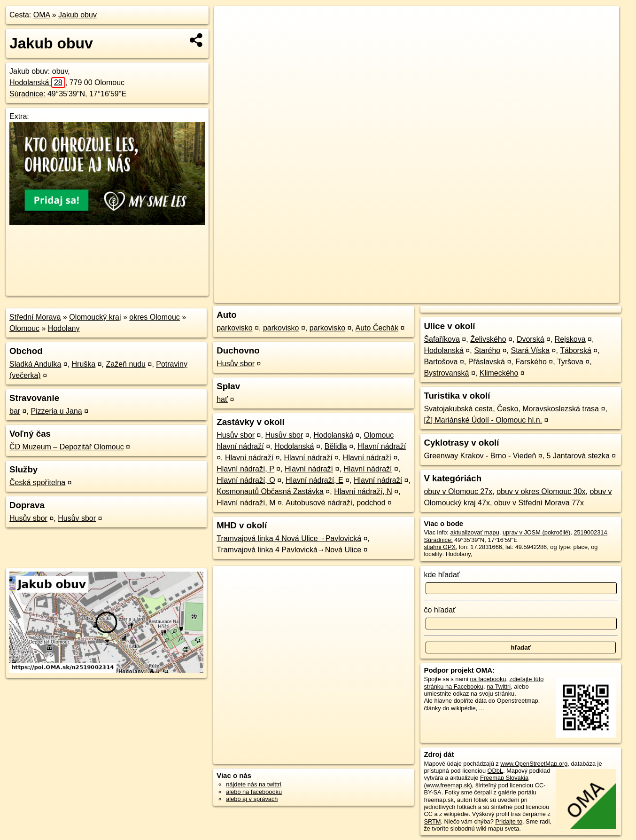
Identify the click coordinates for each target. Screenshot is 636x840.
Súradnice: (27, 94)
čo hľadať (440, 610)
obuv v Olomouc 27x (458, 491)
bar (14, 411)
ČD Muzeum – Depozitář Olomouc (66, 447)
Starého (487, 350)
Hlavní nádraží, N (363, 491)
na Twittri (499, 686)
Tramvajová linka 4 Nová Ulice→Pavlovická (289, 538)
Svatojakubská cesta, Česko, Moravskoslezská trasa (511, 409)
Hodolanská (37, 82)
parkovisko (234, 328)
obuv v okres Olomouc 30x (540, 491)
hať (222, 399)
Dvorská (530, 339)
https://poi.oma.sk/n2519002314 (576, 295)
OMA (41, 15)
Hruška (84, 364)
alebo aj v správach (252, 798)
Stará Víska (530, 350)
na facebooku (488, 679)
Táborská (575, 350)
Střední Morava (35, 317)
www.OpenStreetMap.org (533, 763)
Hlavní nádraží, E (314, 480)
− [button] (230, 37)
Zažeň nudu (126, 364)
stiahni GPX (440, 546)
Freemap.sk (505, 295)
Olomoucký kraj (95, 317)
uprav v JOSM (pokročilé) (536, 532)
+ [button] (230, 22)
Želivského (488, 339)
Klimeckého (499, 373)
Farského (531, 362)
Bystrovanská (446, 373)
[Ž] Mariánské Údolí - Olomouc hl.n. (483, 420)
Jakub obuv (77, 15)
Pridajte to (508, 821)
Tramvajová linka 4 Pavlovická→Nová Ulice (289, 550)
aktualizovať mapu (474, 532)
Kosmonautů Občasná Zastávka (270, 491)
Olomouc (24, 328)
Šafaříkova (441, 339)
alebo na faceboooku (254, 791)
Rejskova (570, 339)
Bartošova (441, 362)
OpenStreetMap (457, 295)
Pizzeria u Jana (56, 411)
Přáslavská (486, 362)
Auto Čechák (377, 328)
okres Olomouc (154, 317)
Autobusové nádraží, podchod (336, 503)
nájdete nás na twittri (253, 784)
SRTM (432, 821)
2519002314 (590, 532)
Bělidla (336, 446)
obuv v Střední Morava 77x (539, 503)
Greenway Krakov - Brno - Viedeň (480, 456)
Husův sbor (28, 518)
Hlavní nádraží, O (246, 480)
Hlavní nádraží (381, 446)
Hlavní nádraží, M (246, 503)
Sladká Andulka (35, 364)
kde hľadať (442, 575)
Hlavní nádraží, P (245, 469)
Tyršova (570, 362)
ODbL (495, 770)
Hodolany (64, 328)
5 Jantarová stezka (578, 456)
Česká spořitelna (37, 483)
